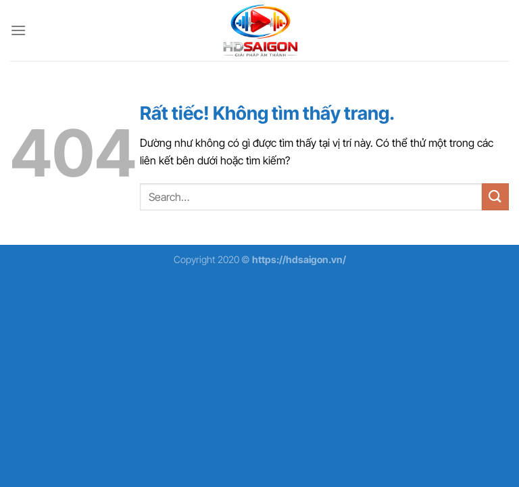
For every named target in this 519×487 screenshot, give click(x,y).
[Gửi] (495, 196)
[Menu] (18, 30)
